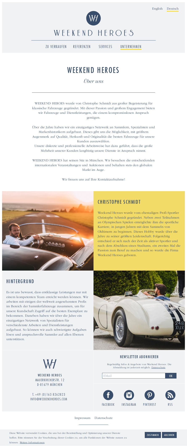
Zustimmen (153, 435)
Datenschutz (158, 367)
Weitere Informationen (32, 443)
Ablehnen (169, 435)
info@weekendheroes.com (48, 399)
